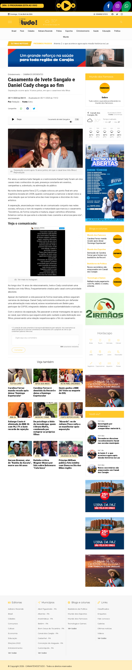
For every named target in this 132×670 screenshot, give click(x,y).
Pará (22, 31)
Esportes (69, 31)
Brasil (14, 31)
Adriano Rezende (45, 31)
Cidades (31, 31)
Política (117, 31)
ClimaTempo (118, 114)
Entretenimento (83, 31)
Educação (106, 31)
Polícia (59, 31)
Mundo (66, 37)
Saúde (96, 31)
